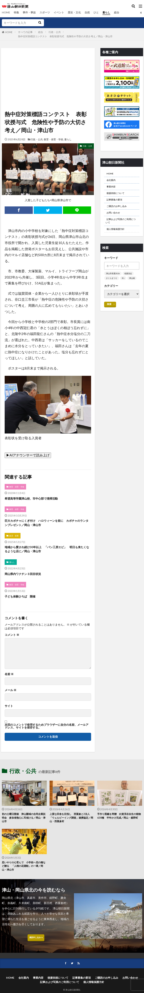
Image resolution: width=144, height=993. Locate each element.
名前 (9, 679)
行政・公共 (55, 32)
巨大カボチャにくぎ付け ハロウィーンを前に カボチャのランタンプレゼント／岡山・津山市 (46, 524)
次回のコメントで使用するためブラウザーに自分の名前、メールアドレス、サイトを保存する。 (46, 731)
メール (10, 695)
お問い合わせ (115, 219)
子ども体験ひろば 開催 (23, 601)
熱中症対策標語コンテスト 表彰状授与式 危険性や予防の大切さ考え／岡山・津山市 (65, 36)
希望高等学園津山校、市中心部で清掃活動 (36, 499)
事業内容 (112, 189)
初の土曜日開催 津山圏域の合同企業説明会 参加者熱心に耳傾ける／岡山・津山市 (24, 824)
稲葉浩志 (129, 283)
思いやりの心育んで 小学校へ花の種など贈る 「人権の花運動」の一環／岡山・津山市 (24, 874)
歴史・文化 (78, 12)
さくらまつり (112, 288)
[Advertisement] (48, 65)
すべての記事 (25, 32)
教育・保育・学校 (53, 139)
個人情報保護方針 (118, 238)
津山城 (109, 292)
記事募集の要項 (116, 203)
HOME (6, 12)
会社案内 (112, 181)
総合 (122, 12)
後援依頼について (118, 196)
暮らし (111, 12)
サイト (9, 711)
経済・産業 (15, 538)
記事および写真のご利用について (121, 228)
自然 (91, 12)
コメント (12, 639)
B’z (124, 288)
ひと (101, 12)
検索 (109, 318)
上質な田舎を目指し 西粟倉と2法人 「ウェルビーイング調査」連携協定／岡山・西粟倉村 (72, 824)
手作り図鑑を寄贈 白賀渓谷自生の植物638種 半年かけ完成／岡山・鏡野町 (119, 824)
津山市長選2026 (113, 283)
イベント (61, 12)
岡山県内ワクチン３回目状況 (26, 578)
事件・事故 (31, 12)
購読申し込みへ (36, 947)
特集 (17, 12)
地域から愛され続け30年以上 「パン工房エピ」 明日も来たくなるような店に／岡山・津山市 (47, 552)
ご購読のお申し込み (119, 211)
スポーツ (47, 12)
